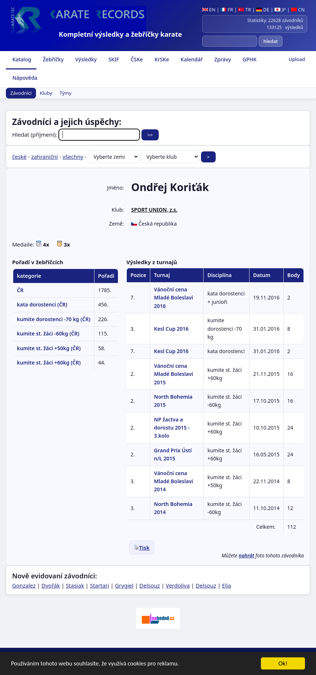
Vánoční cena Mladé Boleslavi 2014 (173, 481)
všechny (72, 156)
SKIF (113, 59)
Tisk (142, 547)
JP (280, 9)
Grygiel (124, 585)
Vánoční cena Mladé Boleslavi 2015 (173, 374)
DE (262, 9)
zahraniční (44, 156)
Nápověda (24, 77)
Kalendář (191, 59)
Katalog (21, 59)
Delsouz (149, 585)
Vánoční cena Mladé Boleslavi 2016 (173, 297)
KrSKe (161, 59)
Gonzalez (24, 585)
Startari (99, 585)
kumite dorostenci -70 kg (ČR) (53, 319)
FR (226, 9)
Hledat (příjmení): (76, 134)
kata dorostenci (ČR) (42, 304)
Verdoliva (178, 585)
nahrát (246, 555)
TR (244, 9)
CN (298, 9)
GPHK (248, 59)
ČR (20, 290)
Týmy (65, 93)
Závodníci (21, 93)
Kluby (46, 93)
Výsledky (85, 59)
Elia (226, 585)
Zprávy (222, 59)
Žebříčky (53, 59)
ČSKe (136, 59)
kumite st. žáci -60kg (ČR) (48, 333)
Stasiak (75, 585)
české (19, 156)
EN (209, 9)
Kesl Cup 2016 (171, 328)
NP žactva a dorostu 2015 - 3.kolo (172, 427)
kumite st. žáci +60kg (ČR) (48, 362)
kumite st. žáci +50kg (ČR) (48, 348)
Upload (296, 59)
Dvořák (51, 585)
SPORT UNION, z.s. (154, 209)
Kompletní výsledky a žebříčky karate (120, 34)
